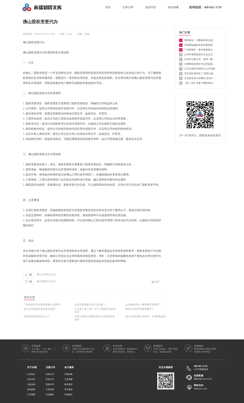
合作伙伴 (31, 379)
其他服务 (50, 394)
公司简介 (31, 374)
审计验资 (68, 389)
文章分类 (128, 7)
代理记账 (68, 374)
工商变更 (50, 389)
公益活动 (31, 384)
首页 (108, 7)
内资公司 (50, 374)
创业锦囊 (173, 7)
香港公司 (50, 384)
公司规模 (31, 394)
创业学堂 (150, 7)
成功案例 (31, 389)
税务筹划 (68, 384)
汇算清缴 (68, 379)
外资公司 (50, 379)
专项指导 (68, 394)
